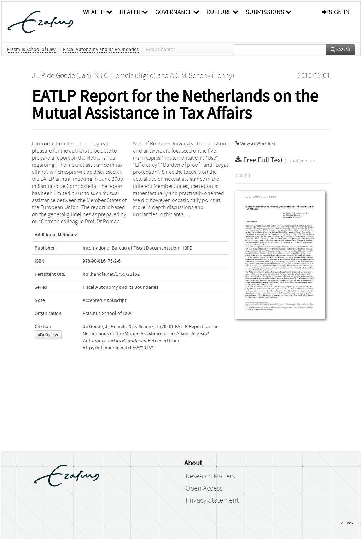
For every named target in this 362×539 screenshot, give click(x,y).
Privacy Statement (212, 500)
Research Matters (210, 476)
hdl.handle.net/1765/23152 (111, 274)
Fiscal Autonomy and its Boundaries (101, 49)
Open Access (204, 488)
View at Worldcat (255, 144)
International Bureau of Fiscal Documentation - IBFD (138, 248)
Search (340, 49)
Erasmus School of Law (31, 49)
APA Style (48, 334)
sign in (336, 12)
